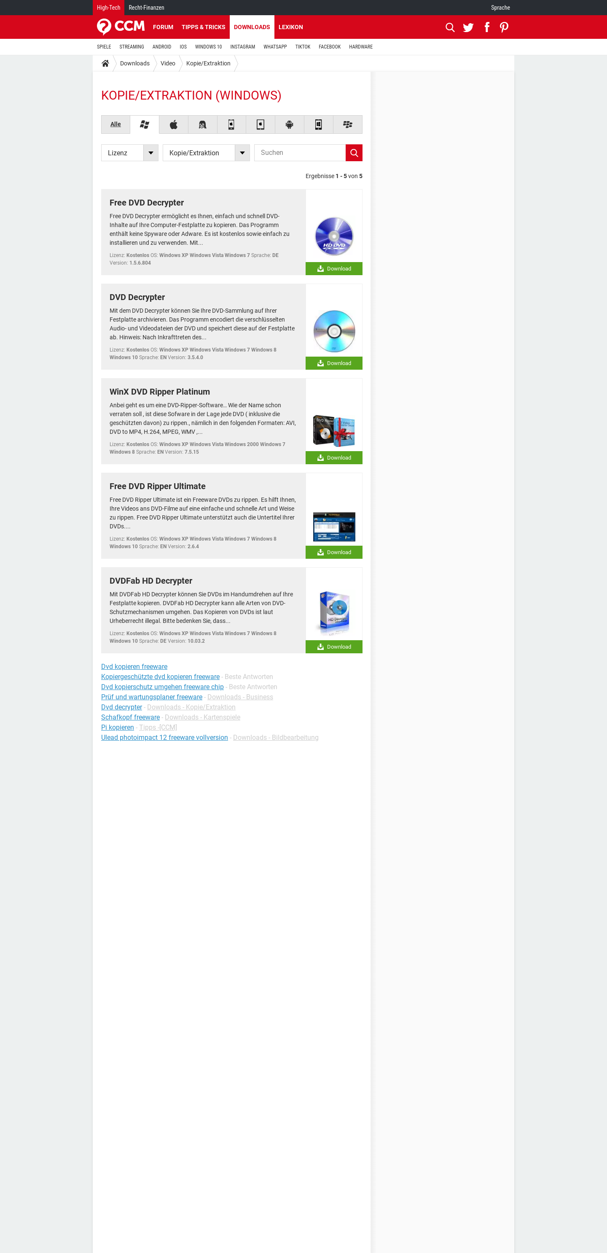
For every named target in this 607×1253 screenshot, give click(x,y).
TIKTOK (303, 47)
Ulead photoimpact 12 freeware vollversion (164, 737)
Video (168, 63)
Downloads (252, 27)
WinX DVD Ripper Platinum (160, 392)
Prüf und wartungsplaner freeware (151, 697)
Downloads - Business (240, 697)
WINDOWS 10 (208, 47)
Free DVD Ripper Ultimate (158, 486)
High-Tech (108, 7)
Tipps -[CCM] (158, 727)
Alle (115, 124)
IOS (183, 47)
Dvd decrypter (121, 707)
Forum (163, 27)
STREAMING (132, 47)
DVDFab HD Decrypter (151, 581)
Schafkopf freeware (130, 717)
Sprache (500, 7)
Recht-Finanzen (146, 7)
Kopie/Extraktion (208, 63)
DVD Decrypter (137, 297)
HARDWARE (361, 47)
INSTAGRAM (243, 47)
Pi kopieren (117, 727)
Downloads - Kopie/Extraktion (191, 707)
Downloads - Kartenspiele (202, 717)
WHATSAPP (275, 47)
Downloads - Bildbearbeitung (276, 737)
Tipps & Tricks (204, 27)
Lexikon (291, 27)
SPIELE (104, 47)
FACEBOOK (330, 47)
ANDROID (162, 47)
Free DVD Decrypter (147, 203)
